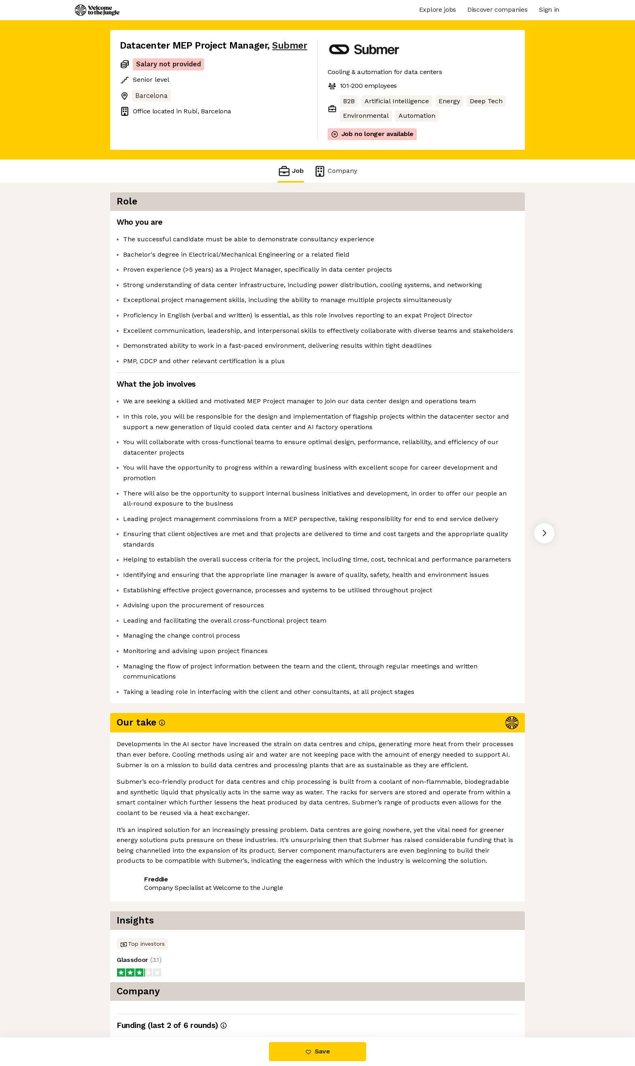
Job (291, 171)
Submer (289, 45)
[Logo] (97, 10)
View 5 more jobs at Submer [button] (222, 1003)
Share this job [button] (142, 1003)
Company (335, 171)
